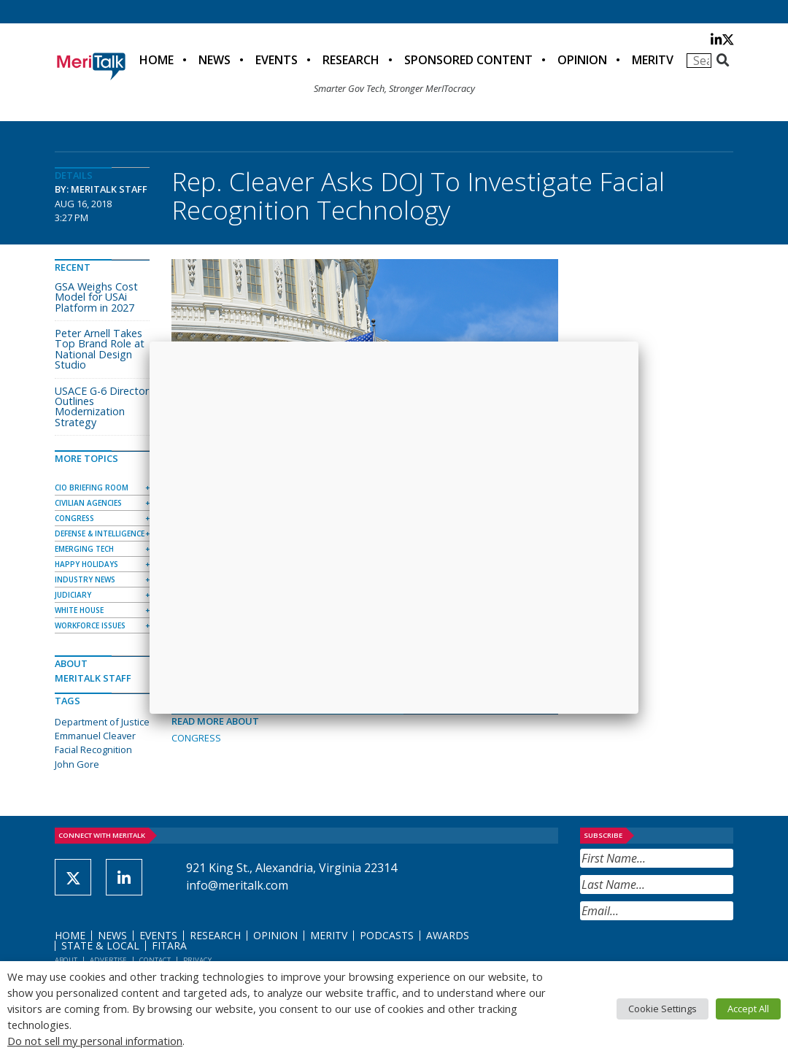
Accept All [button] (748, 1008)
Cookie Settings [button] (662, 1008)
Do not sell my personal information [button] (94, 1040)
